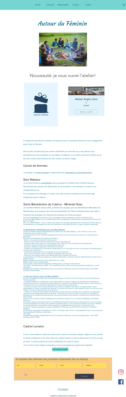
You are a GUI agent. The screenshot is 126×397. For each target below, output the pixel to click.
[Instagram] (121, 372)
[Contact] (63, 389)
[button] (124, 4)
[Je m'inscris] (84, 376)
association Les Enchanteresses (79, 173)
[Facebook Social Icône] (121, 381)
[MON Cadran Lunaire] (60, 349)
